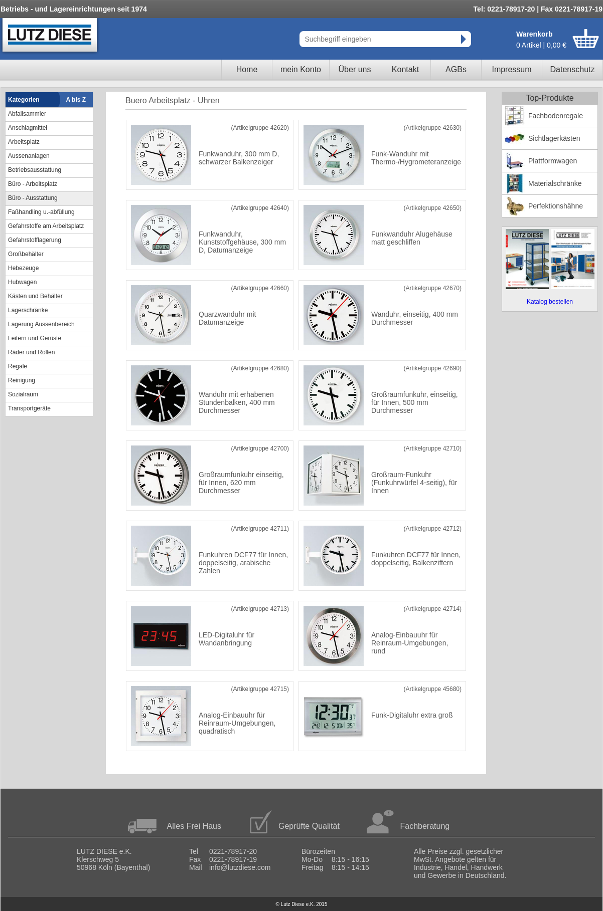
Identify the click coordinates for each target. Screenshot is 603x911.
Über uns (355, 69)
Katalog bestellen (550, 301)
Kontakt (405, 69)
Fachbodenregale (555, 116)
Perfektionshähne (555, 206)
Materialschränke (555, 183)
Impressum (511, 69)
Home (247, 69)
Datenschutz (572, 69)
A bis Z (76, 99)
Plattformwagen (552, 161)
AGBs (456, 69)
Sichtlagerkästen (554, 138)
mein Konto (300, 69)
